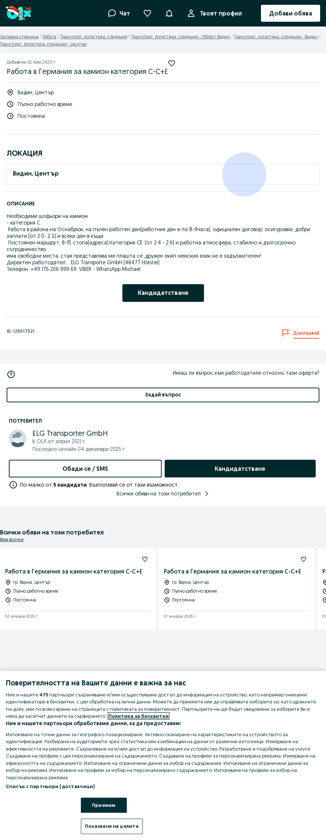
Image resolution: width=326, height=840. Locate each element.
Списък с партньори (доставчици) (50, 786)
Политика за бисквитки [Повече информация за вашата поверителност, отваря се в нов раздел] (138, 716)
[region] (163, 755)
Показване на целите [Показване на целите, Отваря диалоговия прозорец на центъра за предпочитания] (112, 826)
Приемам (103, 805)
